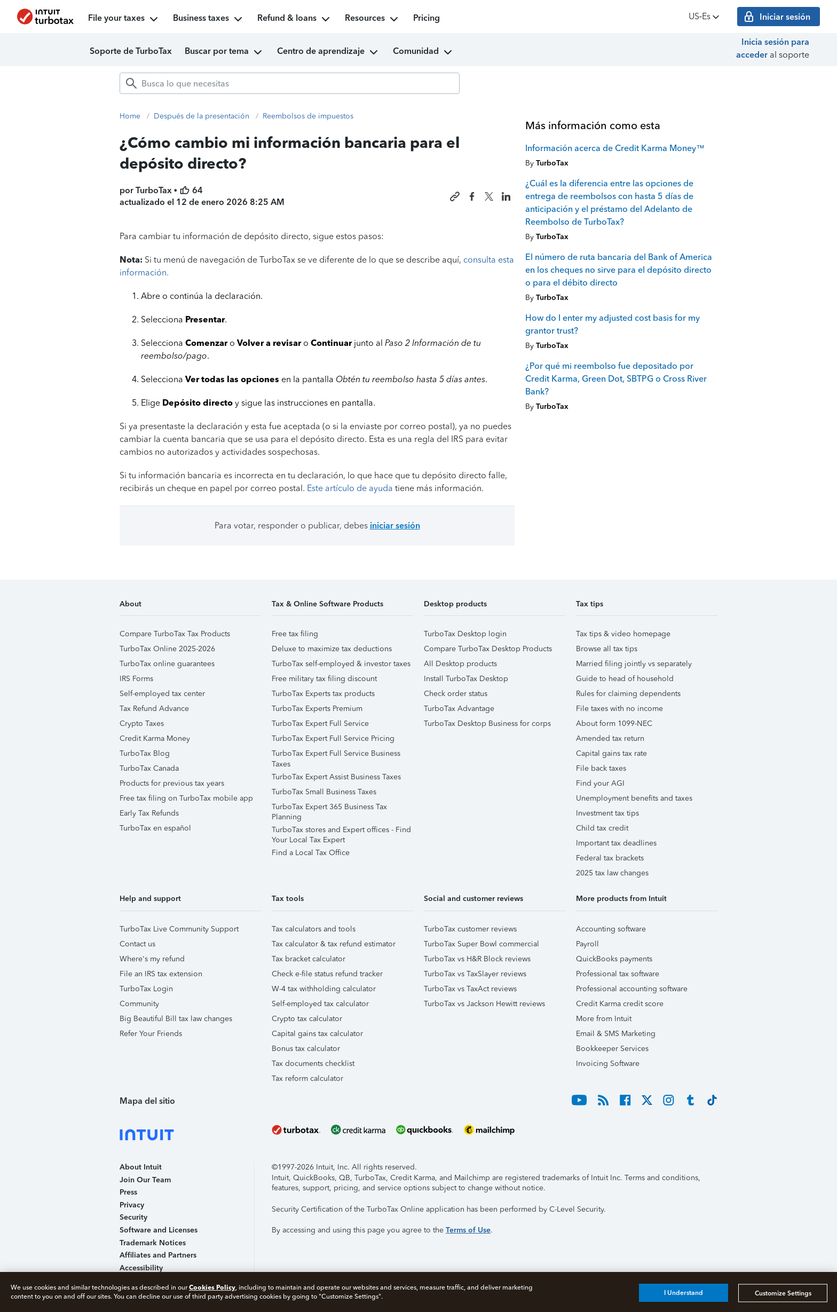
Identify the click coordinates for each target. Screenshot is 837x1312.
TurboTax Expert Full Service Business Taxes (336, 755)
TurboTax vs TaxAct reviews (470, 988)
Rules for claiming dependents (628, 693)
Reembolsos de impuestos (308, 116)
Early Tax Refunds (149, 813)
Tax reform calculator (307, 1078)
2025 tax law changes (612, 873)
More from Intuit (603, 1018)
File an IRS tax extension (161, 973)
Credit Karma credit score (620, 1003)
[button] (190, 608)
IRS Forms (136, 678)
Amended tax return (610, 738)
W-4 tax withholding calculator (324, 988)
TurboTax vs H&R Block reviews (477, 958)
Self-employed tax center (162, 693)
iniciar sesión (395, 525)
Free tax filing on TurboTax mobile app (186, 798)
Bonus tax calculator (306, 1048)
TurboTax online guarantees (167, 663)
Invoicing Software (607, 1063)
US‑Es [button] (705, 16)
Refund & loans (294, 19)
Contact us (137, 944)
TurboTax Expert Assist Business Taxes (336, 776)
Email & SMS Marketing (616, 1033)
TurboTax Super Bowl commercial (481, 944)
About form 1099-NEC (614, 723)
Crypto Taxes (142, 723)
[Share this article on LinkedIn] (506, 196)
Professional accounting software (632, 988)
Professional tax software (617, 973)
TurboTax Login (146, 988)
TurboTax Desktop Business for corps (487, 723)
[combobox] (290, 83)
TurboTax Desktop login (465, 633)
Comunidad (423, 52)
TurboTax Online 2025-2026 (167, 648)
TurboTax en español (155, 828)
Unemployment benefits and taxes (634, 798)
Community (139, 1003)
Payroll (587, 944)
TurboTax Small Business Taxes (324, 791)
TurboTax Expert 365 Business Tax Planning (329, 808)
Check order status (455, 693)
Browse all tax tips (606, 648)
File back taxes (601, 768)
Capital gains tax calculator (317, 1033)
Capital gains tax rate (611, 753)
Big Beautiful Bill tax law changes (176, 1018)
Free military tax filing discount (324, 678)
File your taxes (124, 19)
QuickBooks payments (614, 958)
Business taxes (208, 19)
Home (130, 116)
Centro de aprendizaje (328, 52)
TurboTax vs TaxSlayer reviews (475, 973)
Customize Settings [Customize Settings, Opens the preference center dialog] (783, 1293)
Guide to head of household (625, 678)
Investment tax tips (607, 813)
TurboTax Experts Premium (317, 708)
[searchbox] (290, 83)
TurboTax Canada (149, 768)
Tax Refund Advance (154, 708)
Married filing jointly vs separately (634, 663)
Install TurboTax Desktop (466, 678)
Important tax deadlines (616, 843)
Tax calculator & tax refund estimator (334, 944)
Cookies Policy (212, 1287)
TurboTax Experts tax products (323, 693)
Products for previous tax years (172, 783)
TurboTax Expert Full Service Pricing (333, 738)
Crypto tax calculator (307, 1018)
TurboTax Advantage (459, 708)
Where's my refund (152, 958)
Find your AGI (600, 783)
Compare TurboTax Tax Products (175, 633)
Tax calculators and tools (314, 929)
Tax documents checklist (313, 1063)
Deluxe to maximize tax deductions (332, 648)
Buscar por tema (224, 52)
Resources (372, 19)
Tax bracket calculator (308, 958)
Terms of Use (468, 1230)
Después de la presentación (201, 116)
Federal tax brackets (610, 858)
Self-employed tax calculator (320, 1003)
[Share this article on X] (489, 196)
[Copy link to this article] (454, 196)
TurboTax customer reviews (470, 929)
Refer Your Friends (151, 1033)
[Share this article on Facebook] (471, 196)
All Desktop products (460, 663)
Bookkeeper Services (612, 1048)
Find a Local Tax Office (311, 852)
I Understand (683, 1293)
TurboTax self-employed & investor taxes (341, 663)
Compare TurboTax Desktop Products (488, 648)
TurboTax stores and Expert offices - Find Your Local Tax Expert (341, 831)
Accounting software (611, 929)
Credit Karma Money (155, 738)
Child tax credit (602, 828)
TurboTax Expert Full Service (320, 723)
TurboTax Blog (145, 753)
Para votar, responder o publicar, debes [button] (317, 525)
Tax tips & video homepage (623, 633)
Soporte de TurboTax (131, 51)
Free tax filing (295, 633)
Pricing (426, 18)
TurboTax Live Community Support (179, 929)
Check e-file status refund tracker (327, 973)
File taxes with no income (619, 708)
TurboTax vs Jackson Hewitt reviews (484, 1003)
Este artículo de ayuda (350, 488)
